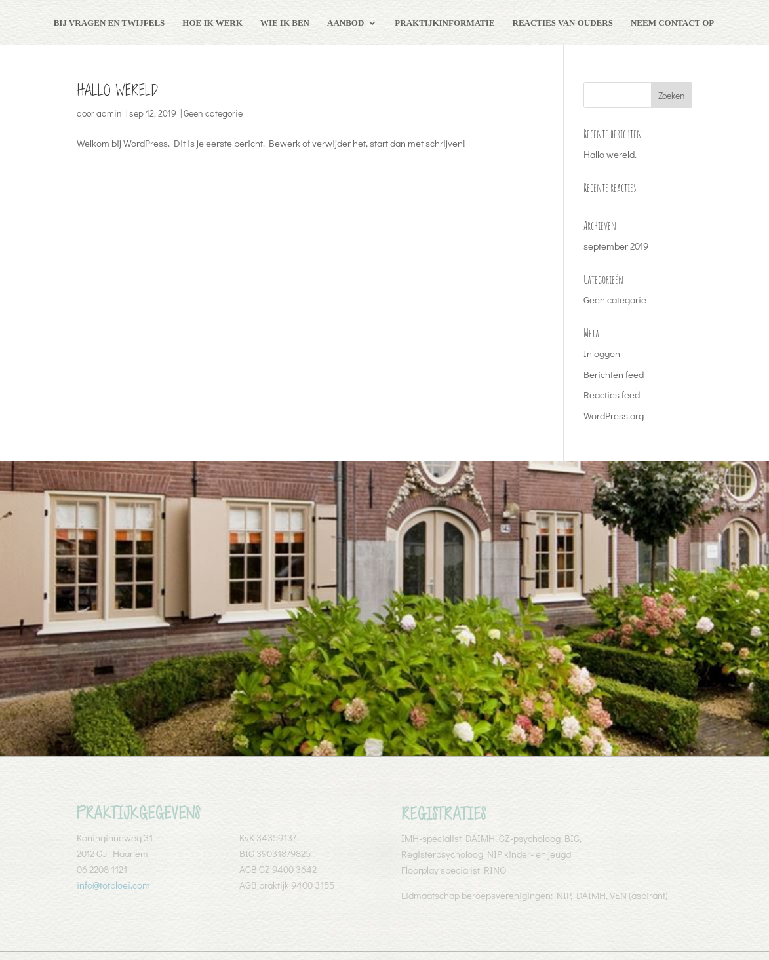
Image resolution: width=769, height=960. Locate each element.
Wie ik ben (284, 22)
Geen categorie (213, 113)
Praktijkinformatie (444, 22)
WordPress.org (613, 415)
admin (109, 113)
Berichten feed (613, 374)
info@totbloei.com (113, 884)
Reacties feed (611, 394)
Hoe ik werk (212, 22)
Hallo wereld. (118, 90)
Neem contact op (672, 22)
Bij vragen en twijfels (109, 22)
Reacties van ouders (563, 22)
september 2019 (615, 245)
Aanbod (345, 22)
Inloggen (601, 353)
